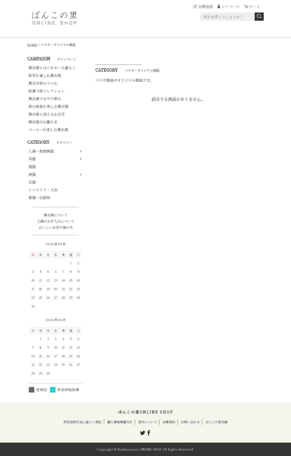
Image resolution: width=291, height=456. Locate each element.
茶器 (32, 159)
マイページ (230, 6)
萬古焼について (56, 215)
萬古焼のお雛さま (43, 121)
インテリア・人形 (43, 190)
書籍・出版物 (39, 197)
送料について (147, 422)
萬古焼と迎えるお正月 (46, 114)
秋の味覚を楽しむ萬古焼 (48, 106)
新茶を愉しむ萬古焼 (44, 75)
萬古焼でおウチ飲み (44, 98)
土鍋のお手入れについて (55, 221)
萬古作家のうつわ (43, 83)
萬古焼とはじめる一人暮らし (52, 67)
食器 (32, 174)
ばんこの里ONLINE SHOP (145, 412)
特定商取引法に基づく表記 (82, 422)
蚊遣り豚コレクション (46, 91)
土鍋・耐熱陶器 (41, 151)
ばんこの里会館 (216, 422)
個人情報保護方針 (120, 422)
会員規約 (169, 422)
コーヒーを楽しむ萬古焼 (48, 129)
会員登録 (205, 6)
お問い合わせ (190, 422)
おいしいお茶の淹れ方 (56, 227)
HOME (32, 44)
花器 (32, 182)
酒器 (32, 166)
